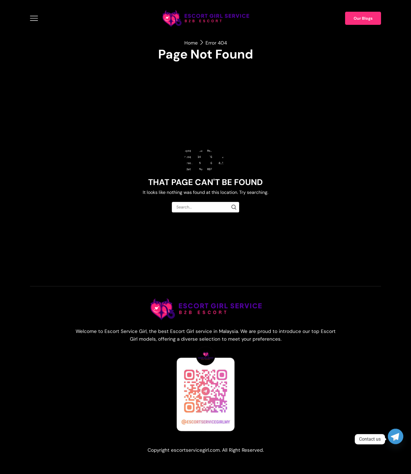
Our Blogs (363, 18)
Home (191, 43)
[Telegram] (395, 439)
